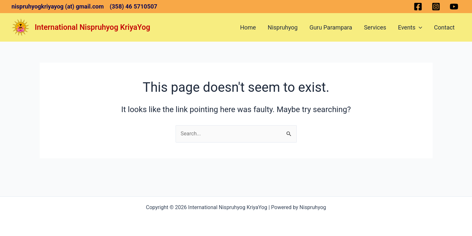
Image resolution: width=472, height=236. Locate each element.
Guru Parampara (331, 27)
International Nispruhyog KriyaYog (92, 27)
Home (248, 27)
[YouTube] (454, 6)
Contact (444, 27)
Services (375, 27)
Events (410, 27)
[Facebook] (418, 6)
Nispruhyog (282, 27)
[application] (418, 27)
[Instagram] (436, 6)
